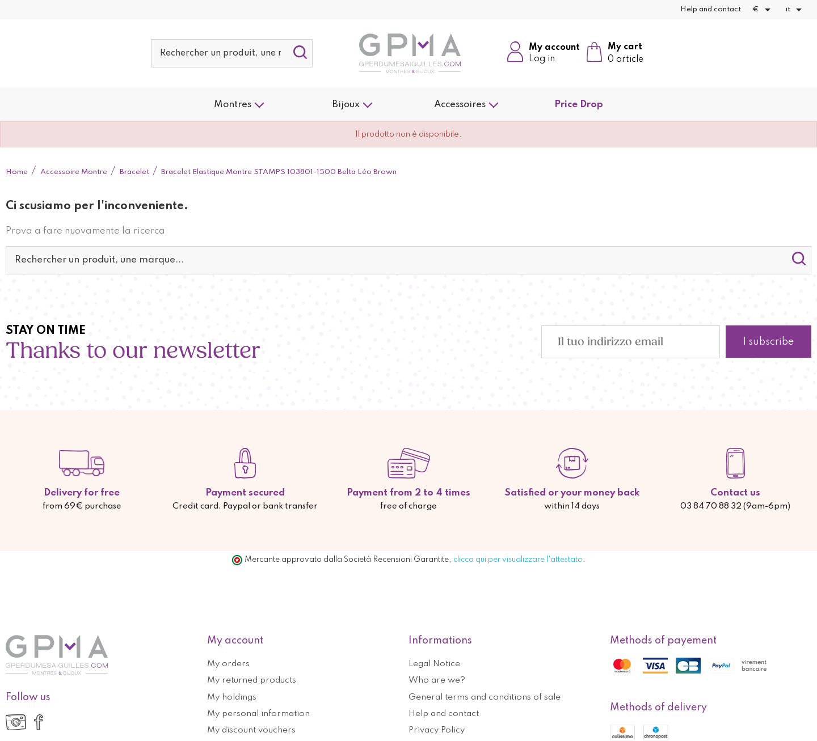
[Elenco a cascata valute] (763, 9)
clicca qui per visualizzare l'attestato (518, 560)
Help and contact (710, 9)
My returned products (251, 680)
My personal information (258, 713)
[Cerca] (232, 53)
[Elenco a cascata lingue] (796, 9)
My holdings (231, 697)
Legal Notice (434, 663)
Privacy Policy (436, 730)
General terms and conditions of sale (484, 697)
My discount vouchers (251, 730)
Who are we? (436, 680)
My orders (228, 663)
